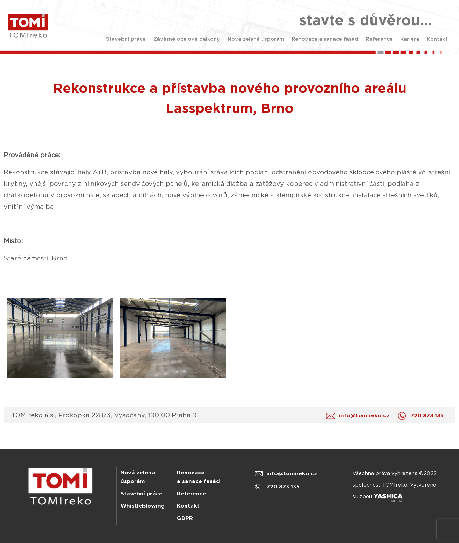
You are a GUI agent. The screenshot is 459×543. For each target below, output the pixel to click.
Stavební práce (126, 39)
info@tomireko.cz (359, 415)
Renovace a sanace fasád (325, 39)
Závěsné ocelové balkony (186, 39)
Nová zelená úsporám (256, 39)
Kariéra (409, 39)
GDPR (185, 518)
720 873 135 (422, 416)
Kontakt (437, 39)
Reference (379, 39)
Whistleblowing (142, 506)
